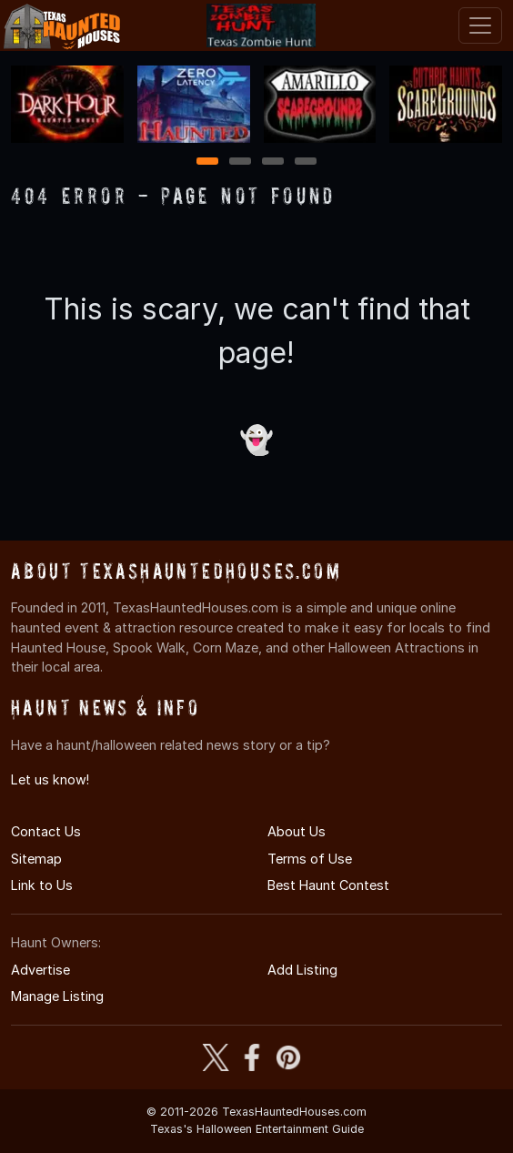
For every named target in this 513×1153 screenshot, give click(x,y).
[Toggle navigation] (480, 25)
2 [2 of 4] (240, 162)
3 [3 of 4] (273, 162)
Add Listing (302, 969)
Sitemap (36, 858)
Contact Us (46, 831)
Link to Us (42, 885)
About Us (296, 831)
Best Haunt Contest (328, 885)
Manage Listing (57, 996)
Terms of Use (309, 858)
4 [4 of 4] (305, 162)
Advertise (40, 969)
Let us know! (50, 779)
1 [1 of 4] (208, 162)
